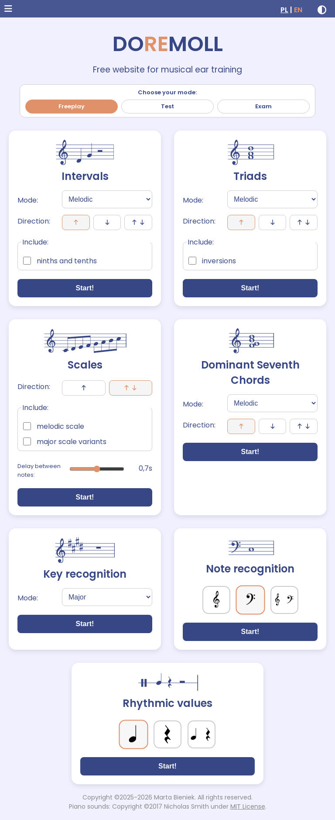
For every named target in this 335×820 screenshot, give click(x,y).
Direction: (33, 221)
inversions (212, 261)
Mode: (27, 200)
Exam (263, 106)
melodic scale (53, 426)
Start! (85, 288)
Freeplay (71, 106)
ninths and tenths (60, 261)
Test (167, 106)
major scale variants (64, 442)
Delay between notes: (39, 470)
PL (284, 10)
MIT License (247, 806)
